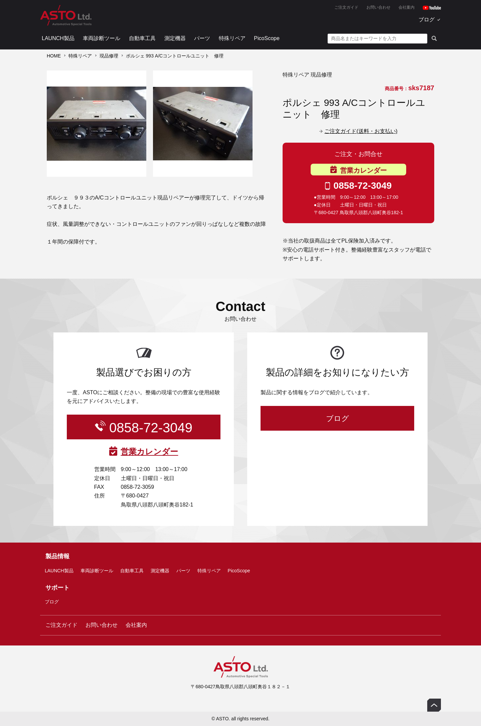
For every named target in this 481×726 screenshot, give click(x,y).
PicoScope (267, 38)
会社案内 (406, 7)
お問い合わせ (378, 7)
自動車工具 (142, 38)
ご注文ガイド (346, 7)
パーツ (202, 38)
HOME (54, 55)
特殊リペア (232, 38)
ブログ (427, 19)
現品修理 (109, 55)
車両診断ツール (101, 38)
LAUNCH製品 (58, 38)
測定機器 (175, 38)
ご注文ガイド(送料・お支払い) (360, 131)
